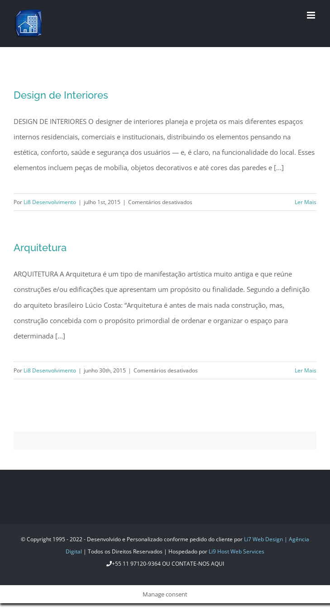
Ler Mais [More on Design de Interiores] (305, 202)
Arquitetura (40, 247)
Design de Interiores (61, 95)
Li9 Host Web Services (236, 551)
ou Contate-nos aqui (192, 563)
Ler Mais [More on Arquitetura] (305, 370)
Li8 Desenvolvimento (50, 202)
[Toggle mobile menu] (311, 15)
